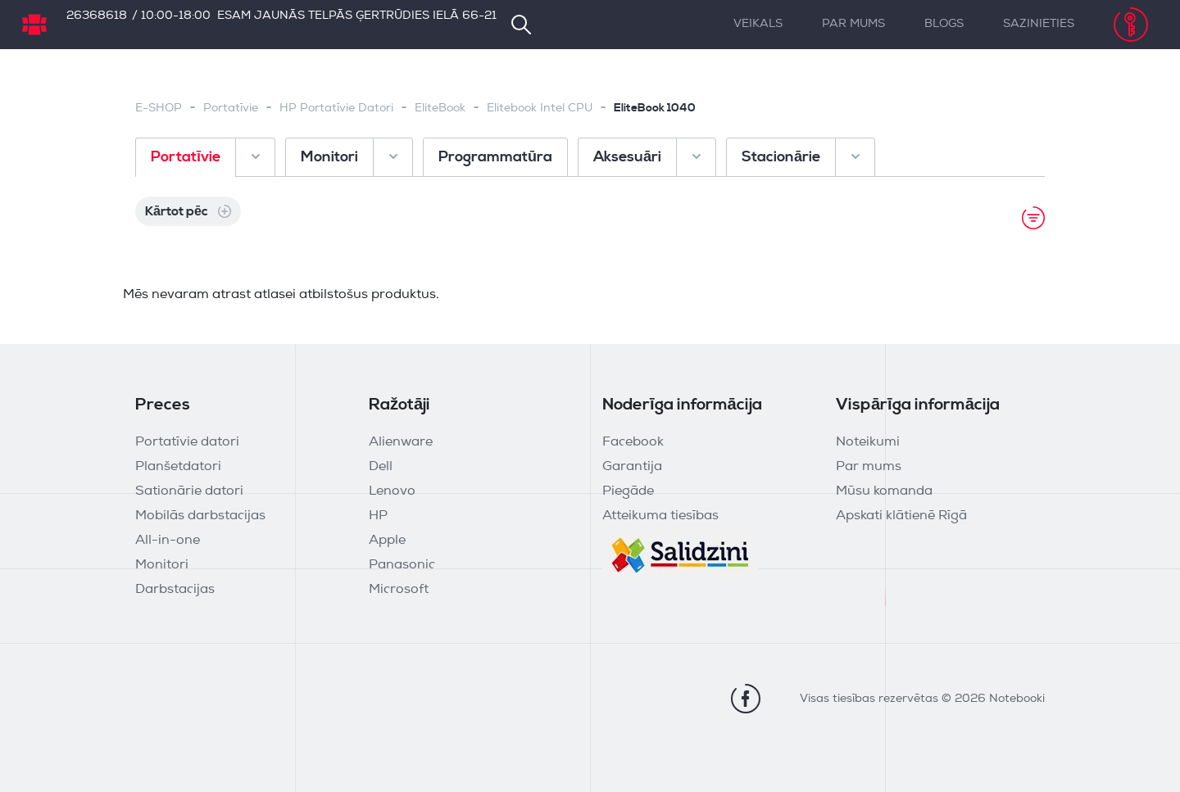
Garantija (632, 466)
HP (378, 516)
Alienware (401, 442)
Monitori (161, 565)
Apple (387, 540)
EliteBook (440, 108)
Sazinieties (1038, 24)
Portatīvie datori (187, 442)
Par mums (853, 24)
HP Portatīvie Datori (336, 108)
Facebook (633, 442)
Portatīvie (230, 108)
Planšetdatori (178, 466)
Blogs (944, 24)
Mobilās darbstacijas (200, 516)
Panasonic (402, 565)
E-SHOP (158, 108)
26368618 (96, 16)
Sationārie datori (189, 491)
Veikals (758, 24)
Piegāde (628, 491)
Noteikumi (868, 442)
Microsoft (399, 589)
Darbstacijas (175, 589)
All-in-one (167, 540)
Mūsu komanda (884, 491)
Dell (381, 466)
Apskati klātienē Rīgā (901, 516)
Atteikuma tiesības (660, 516)
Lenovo (392, 491)
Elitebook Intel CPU (539, 108)
